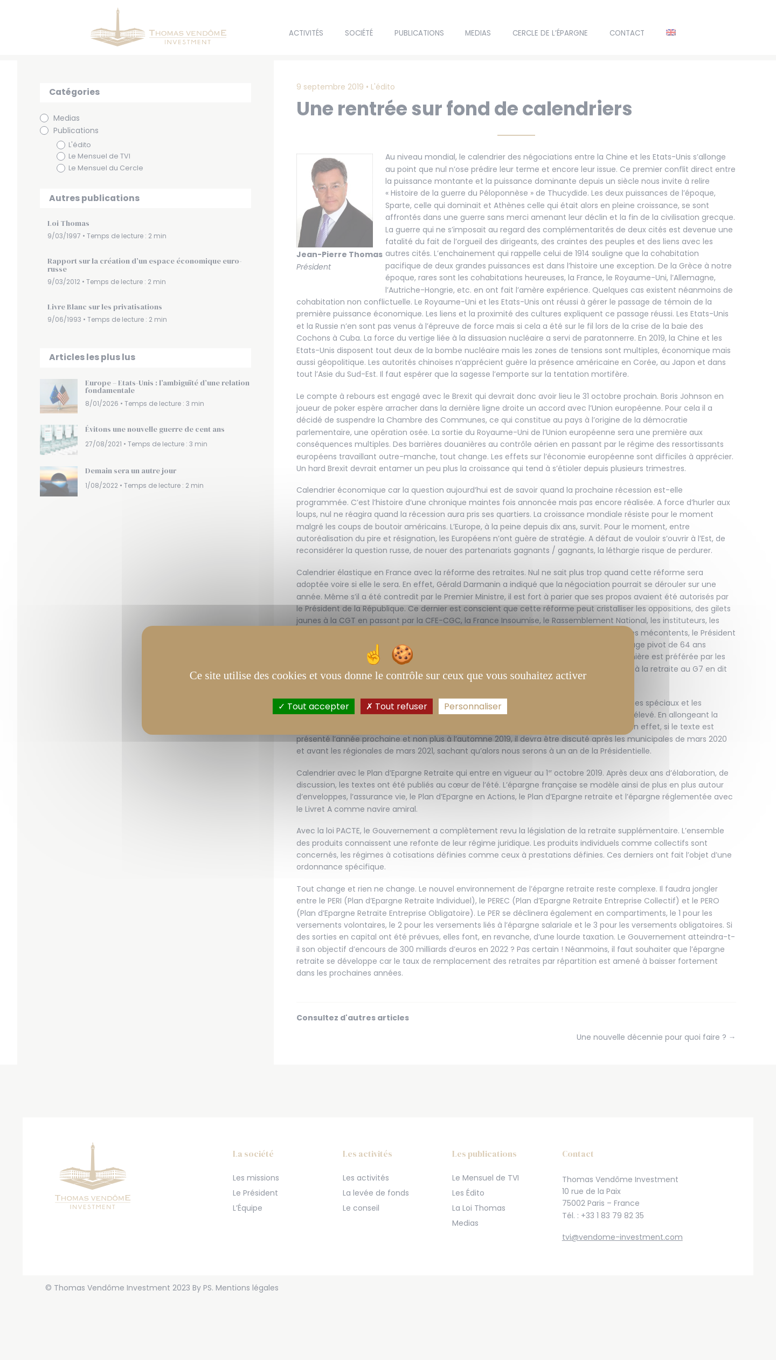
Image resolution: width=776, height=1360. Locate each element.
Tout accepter (313, 706)
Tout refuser (396, 706)
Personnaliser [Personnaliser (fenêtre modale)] (473, 706)
